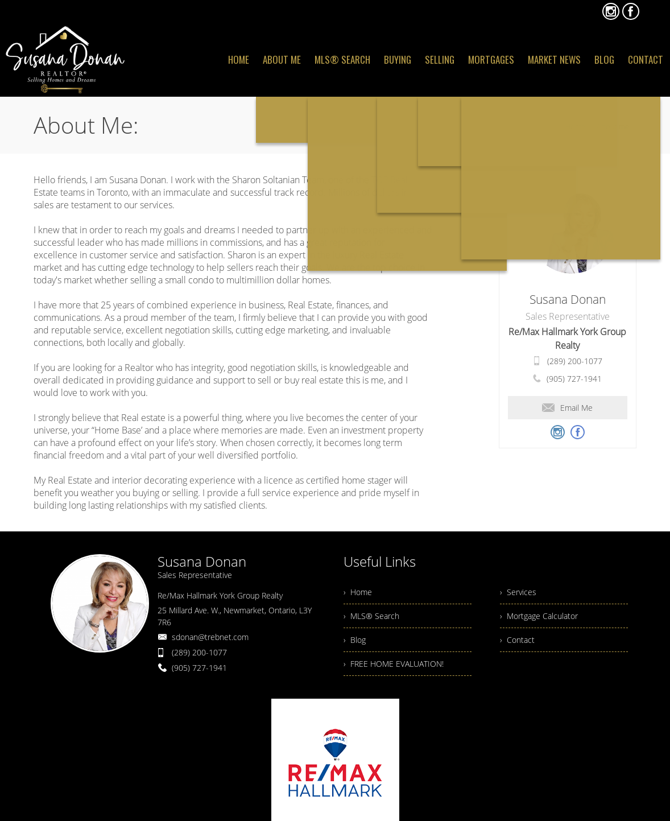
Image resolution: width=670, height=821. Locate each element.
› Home (358, 592)
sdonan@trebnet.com (210, 637)
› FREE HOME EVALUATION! (394, 663)
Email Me (567, 408)
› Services (518, 592)
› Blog (355, 639)
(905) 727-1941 (574, 378)
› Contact (517, 639)
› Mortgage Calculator (539, 615)
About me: (614, 126)
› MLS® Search (371, 615)
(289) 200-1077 (574, 361)
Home (575, 126)
